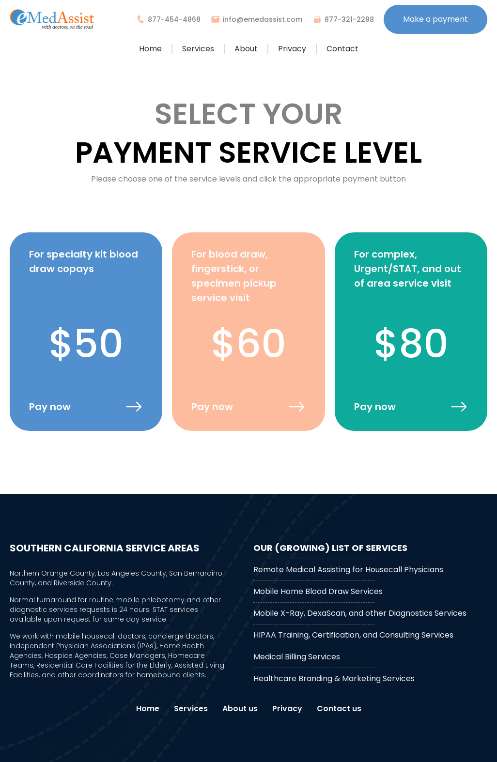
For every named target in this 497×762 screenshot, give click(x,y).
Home (150, 48)
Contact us (339, 709)
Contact (342, 48)
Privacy (292, 48)
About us (240, 709)
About (246, 48)
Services (198, 48)
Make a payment (435, 19)
